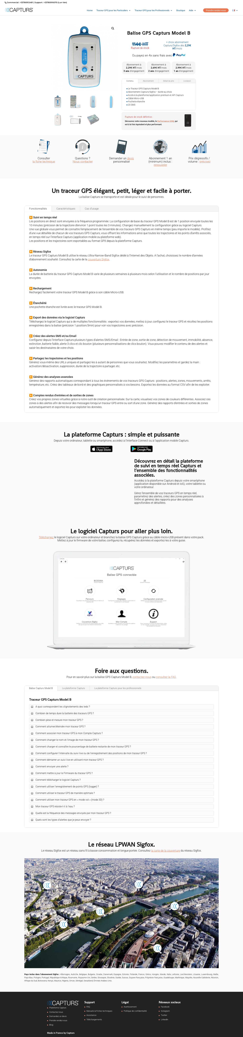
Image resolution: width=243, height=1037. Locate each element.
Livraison (187, 81)
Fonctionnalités (38, 208)
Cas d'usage (92, 208)
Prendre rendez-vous (216, 10)
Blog (51, 1025)
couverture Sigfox (98, 259)
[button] (113, 28)
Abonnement (148, 81)
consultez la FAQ (166, 677)
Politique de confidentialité (135, 1011)
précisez (205, 161)
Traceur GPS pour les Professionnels (152, 10)
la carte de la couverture (165, 850)
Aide (191, 10)
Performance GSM (165, 121)
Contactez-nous (56, 1012)
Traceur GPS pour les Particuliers (112, 10)
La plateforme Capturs (73, 688)
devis (130, 158)
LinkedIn (164, 1019)
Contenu (129, 81)
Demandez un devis (58, 1016)
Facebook (165, 1007)
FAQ (88, 1007)
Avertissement (130, 1007)
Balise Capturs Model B (41, 688)
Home (90, 10)
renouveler (160, 165)
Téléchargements (94, 1019)
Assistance (91, 1015)
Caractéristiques (65, 208)
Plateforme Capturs (57, 1008)
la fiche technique (44, 161)
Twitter (164, 1015)
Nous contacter (83, 161)
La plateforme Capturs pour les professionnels (117, 688)
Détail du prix (168, 81)
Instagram (165, 1011)
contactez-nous (142, 677)
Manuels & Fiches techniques (99, 1011)
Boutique (180, 10)
